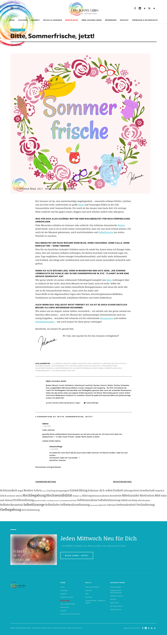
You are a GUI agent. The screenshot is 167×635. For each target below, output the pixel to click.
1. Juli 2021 (46, 426)
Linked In (139, 8)
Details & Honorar (52, 20)
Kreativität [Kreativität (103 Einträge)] (115, 495)
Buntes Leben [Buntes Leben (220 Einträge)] (33, 490)
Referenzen (110, 20)
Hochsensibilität (60, 365)
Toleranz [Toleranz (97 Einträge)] (111, 504)
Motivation (90, 365)
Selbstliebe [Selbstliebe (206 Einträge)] (52, 505)
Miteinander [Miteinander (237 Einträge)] (130, 495)
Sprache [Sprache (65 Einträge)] (102, 504)
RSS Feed (149, 8)
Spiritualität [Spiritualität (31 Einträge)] (94, 505)
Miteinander (76, 365)
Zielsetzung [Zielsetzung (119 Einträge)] (33, 510)
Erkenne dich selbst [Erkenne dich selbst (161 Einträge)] (100, 490)
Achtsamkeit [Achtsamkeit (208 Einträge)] (8, 490)
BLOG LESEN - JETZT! (76, 555)
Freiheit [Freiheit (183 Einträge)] (118, 490)
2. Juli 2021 (53, 449)
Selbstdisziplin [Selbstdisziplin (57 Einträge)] (143, 500)
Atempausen (106, 318)
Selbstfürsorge (105, 232)
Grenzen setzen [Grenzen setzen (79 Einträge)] (14, 495)
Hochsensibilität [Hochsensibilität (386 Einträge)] (59, 495)
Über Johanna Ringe (92, 20)
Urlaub (117, 368)
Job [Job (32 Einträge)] (81, 496)
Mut (99, 365)
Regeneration (109, 365)
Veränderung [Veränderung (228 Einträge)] (145, 504)
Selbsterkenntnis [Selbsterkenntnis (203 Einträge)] (11, 505)
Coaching (22, 20)
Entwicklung (85, 363)
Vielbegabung (59, 370)
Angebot (35, 20)
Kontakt (124, 20)
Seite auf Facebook (135, 8)
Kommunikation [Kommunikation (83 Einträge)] (101, 495)
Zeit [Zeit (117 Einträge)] (23, 510)
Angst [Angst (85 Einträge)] (20, 490)
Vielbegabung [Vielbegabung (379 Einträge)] (10, 509)
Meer (109, 279)
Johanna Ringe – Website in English (154, 8)
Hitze (81, 204)
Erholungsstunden (44, 321)
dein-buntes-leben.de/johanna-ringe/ (64, 403)
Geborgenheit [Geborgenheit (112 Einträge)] (131, 490)
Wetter (121, 225)
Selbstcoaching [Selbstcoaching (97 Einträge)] (129, 500)
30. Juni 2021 (16, 45)
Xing (144, 8)
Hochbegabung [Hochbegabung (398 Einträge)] (34, 495)
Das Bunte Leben (18, 30)
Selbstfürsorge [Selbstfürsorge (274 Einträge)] (34, 504)
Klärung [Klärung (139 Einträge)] (87, 495)
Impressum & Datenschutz (145, 20)
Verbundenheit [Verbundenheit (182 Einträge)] (126, 505)
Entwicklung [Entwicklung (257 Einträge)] (79, 490)
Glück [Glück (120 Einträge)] (3, 495)
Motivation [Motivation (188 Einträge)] (147, 495)
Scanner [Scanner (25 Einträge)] (56, 500)
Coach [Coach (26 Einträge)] (44, 491)
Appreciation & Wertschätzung (115, 591)
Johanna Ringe (58, 381)
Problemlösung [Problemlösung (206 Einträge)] (23, 500)
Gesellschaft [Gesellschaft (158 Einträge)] (147, 490)
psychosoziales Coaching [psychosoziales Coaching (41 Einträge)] (44, 500)
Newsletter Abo (115, 609)
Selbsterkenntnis (63, 368)
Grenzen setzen (110, 363)
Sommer (108, 368)
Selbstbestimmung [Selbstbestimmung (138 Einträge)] (109, 500)
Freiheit (97, 363)
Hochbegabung (42, 365)
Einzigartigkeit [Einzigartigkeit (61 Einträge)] (62, 490)
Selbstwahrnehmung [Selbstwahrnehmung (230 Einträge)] (75, 504)
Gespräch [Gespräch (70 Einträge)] (159, 490)
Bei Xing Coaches (116, 606)
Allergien (57, 363)
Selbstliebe (97, 368)
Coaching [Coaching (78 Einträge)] (50, 490)
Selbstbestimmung (44, 368)
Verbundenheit (42, 370)
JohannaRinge (92, 403)
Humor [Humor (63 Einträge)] (76, 495)
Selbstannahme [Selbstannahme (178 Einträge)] (87, 500)
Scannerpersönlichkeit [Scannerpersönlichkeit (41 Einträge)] (68, 500)
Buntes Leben (70, 363)
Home (12, 20)
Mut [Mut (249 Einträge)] (157, 495)
